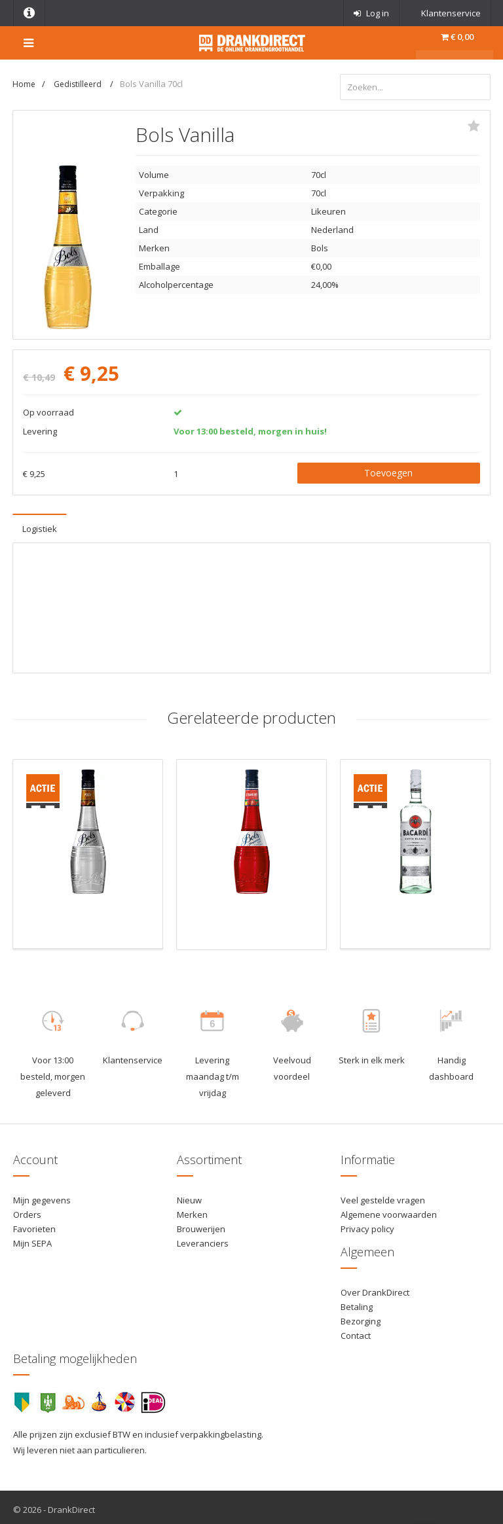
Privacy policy (367, 1224)
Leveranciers (203, 1239)
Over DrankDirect (375, 1287)
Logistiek (39, 523)
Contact (356, 1331)
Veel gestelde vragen (383, 1195)
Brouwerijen (201, 1224)
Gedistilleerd (78, 84)
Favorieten (34, 1224)
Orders (27, 1209)
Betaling (357, 1301)
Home (23, 84)
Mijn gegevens (42, 1195)
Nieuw (189, 1195)
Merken (192, 1209)
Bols (319, 243)
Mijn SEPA (32, 1239)
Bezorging (361, 1316)
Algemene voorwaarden (389, 1209)
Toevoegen (388, 467)
